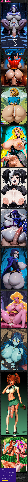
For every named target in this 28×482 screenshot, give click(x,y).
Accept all (4, 480)
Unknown (14, 435)
